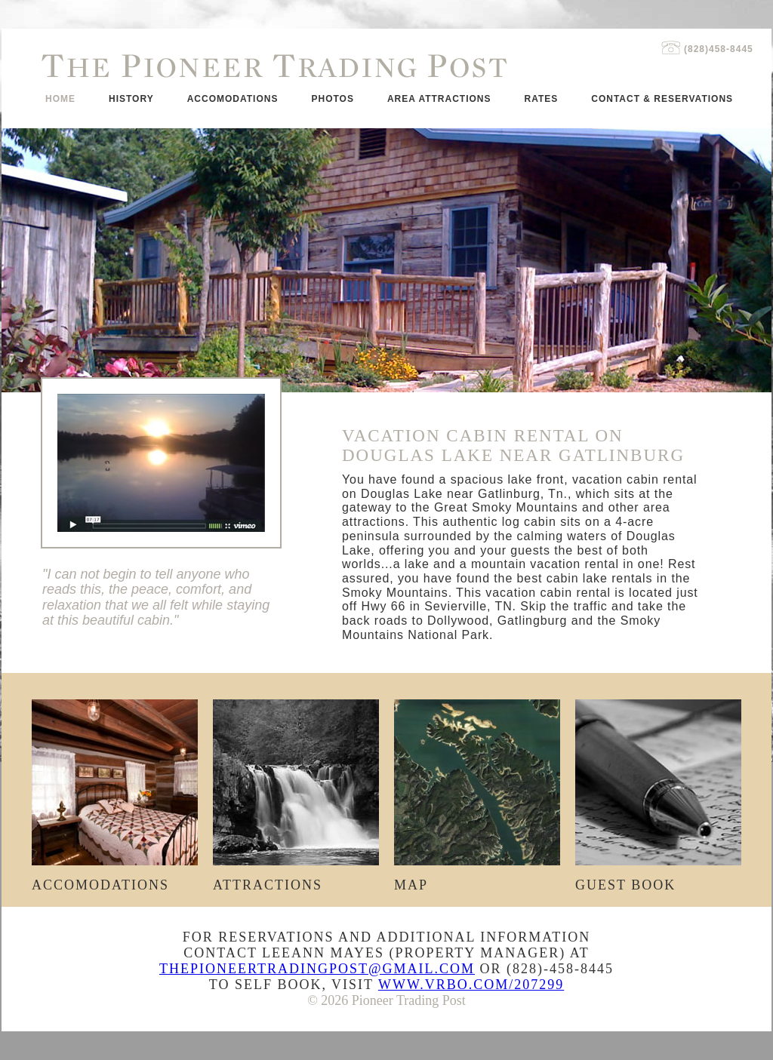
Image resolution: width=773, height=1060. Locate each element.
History (131, 99)
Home (60, 99)
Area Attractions (439, 99)
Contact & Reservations (662, 99)
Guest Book (658, 879)
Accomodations (233, 99)
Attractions (296, 879)
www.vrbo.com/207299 (471, 984)
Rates (541, 99)
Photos (332, 99)
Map (477, 879)
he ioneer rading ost (274, 66)
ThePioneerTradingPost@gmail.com (317, 968)
